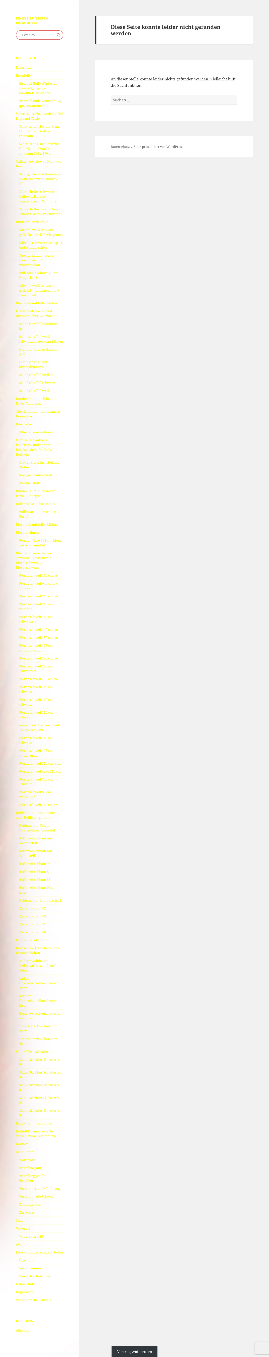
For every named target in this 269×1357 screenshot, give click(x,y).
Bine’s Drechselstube (34, 1276)
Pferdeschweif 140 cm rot (38, 596)
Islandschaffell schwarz (37, 383)
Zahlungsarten (30, 1204)
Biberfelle (23, 424)
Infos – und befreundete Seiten (39, 1252)
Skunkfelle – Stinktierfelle (35, 1051)
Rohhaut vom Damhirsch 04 (40, 900)
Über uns (26, 1260)
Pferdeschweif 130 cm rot (38, 637)
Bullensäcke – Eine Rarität (35, 504)
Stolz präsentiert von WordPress (158, 147)
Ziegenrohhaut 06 (32, 932)
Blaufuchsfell (29, 483)
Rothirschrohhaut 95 (34, 864)
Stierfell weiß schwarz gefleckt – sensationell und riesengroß (39, 290)
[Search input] (38, 35)
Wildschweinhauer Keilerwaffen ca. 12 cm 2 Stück (37, 966)
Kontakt (22, 1144)
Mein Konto (24, 1152)
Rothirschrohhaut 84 (34, 871)
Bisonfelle (23, 75)
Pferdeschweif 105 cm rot (38, 679)
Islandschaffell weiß (34, 391)
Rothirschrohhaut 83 (34, 879)
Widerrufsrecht (31, 1236)
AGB (19, 1244)
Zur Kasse (26, 1212)
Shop (19, 1220)
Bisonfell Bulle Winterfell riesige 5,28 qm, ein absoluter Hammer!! (38, 88)
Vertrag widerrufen (134, 1351)
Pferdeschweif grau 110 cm (40, 771)
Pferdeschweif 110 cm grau (40, 763)
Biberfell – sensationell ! (37, 432)
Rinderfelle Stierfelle (32, 222)
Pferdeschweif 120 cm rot (38, 658)
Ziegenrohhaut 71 (32, 924)
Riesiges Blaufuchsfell (35, 475)
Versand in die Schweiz (36, 1196)
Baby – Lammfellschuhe (34, 1123)
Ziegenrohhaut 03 (32, 916)
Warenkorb (28, 1160)
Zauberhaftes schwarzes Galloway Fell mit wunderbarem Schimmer (38, 196)
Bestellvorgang (30, 1168)
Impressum (24, 1292)
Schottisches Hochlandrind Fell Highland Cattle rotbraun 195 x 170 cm (39, 149)
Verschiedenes (30, 1268)
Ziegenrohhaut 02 (32, 908)
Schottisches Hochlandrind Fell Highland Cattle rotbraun (39, 131)
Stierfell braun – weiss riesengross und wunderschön (36, 260)
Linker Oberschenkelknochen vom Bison (39, 983)
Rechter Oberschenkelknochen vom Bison (39, 1001)
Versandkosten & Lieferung (40, 1188)
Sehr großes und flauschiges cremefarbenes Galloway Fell (40, 179)
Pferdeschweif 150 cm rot (38, 575)
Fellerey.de (24, 67)
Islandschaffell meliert (36, 375)
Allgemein (23, 1330)
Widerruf (23, 1228)
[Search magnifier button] (58, 35)
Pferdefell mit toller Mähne (37, 303)
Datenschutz (25, 1284)
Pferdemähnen (27, 532)
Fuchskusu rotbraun (31, 940)
